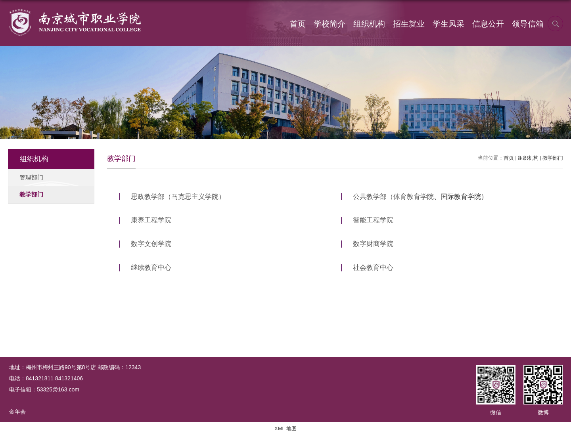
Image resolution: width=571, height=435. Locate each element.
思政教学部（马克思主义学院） (178, 196)
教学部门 (552, 158)
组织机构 (369, 23)
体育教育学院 (413, 196)
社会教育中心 (373, 267)
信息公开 (488, 23)
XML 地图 (285, 428)
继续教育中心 (151, 267)
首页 (298, 23)
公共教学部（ (373, 196)
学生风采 (448, 23)
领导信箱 (528, 23)
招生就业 (409, 23)
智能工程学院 (373, 220)
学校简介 (329, 23)
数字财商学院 (373, 244)
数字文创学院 (151, 244)
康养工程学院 (151, 220)
